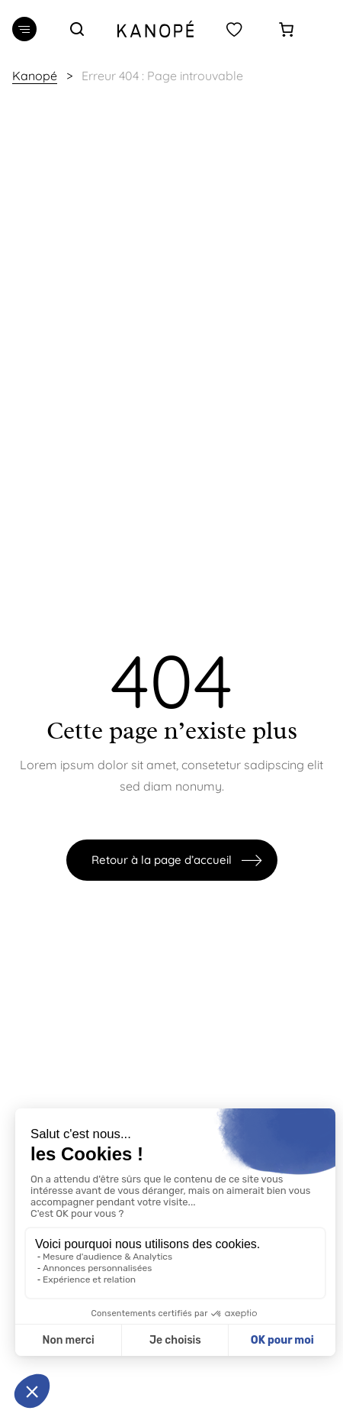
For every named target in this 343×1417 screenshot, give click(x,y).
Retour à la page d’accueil (161, 859)
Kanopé (34, 75)
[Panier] (286, 29)
